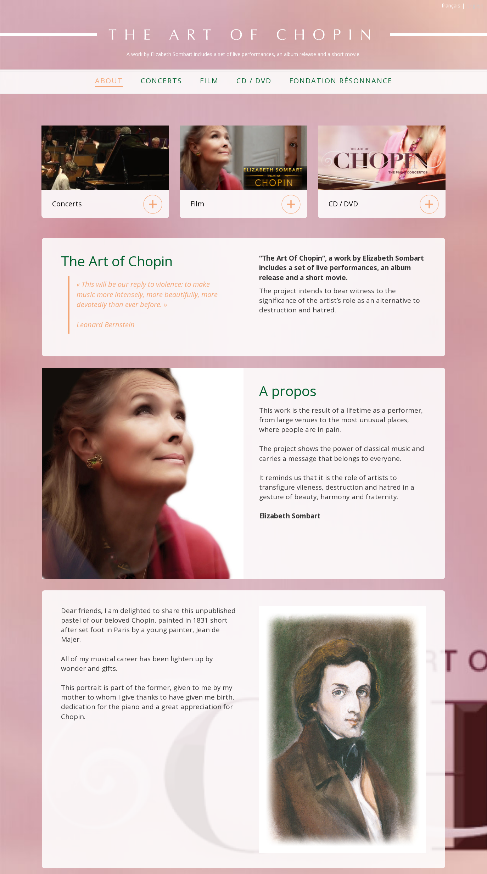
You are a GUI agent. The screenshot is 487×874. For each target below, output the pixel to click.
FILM (209, 80)
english (474, 5)
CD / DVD (254, 80)
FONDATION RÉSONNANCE (340, 80)
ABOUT (109, 80)
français (451, 5)
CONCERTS (161, 80)
